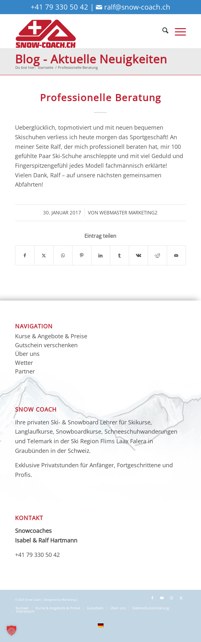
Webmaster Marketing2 (128, 212)
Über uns (27, 353)
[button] (11, 630)
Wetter (24, 362)
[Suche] (162, 31)
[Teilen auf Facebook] (24, 255)
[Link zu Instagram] (171, 598)
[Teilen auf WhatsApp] (63, 255)
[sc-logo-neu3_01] (83, 31)
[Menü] (177, 31)
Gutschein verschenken (46, 345)
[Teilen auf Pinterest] (82, 255)
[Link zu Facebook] (152, 598)
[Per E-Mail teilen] (176, 255)
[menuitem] (162, 31)
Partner (25, 371)
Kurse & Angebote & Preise (51, 336)
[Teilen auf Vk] (138, 255)
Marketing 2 (70, 600)
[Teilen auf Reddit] (157, 255)
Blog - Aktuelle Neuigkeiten (91, 59)
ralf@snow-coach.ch (137, 7)
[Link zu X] (181, 598)
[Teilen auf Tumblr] (119, 255)
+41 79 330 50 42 (59, 7)
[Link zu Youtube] (162, 598)
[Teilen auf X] (44, 255)
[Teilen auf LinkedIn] (100, 255)
